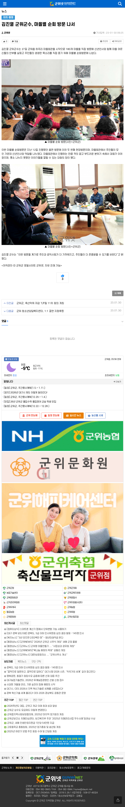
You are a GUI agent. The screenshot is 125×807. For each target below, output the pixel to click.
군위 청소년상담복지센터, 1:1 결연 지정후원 (40, 311)
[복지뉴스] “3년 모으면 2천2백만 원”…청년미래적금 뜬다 (33, 637)
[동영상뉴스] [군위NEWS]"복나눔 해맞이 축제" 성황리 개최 (34, 650)
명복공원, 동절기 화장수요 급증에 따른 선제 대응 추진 (31, 676)
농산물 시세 (95, 415)
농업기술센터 (12, 593)
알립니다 (8, 381)
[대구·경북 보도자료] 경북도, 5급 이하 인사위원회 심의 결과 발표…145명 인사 (44, 633)
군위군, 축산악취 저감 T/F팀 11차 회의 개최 (40, 303)
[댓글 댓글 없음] (15, 41)
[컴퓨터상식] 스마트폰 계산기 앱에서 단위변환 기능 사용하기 (35, 629)
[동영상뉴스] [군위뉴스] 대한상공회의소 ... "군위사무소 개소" (35, 654)
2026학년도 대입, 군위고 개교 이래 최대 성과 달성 (32, 706)
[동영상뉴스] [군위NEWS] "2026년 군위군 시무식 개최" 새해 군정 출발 (40, 641)
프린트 (104, 41)
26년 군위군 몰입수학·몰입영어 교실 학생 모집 (33, 401)
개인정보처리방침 (23, 768)
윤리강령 (51, 768)
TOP (118, 800)
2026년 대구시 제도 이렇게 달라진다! (28, 392)
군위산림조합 (73, 617)
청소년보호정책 (66, 768)
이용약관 (39, 768)
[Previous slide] (13, 758)
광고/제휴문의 (83, 768)
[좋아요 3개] (5, 41)
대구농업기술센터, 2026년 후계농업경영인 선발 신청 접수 (34, 680)
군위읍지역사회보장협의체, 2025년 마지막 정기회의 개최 (35, 714)
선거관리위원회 (13, 602)
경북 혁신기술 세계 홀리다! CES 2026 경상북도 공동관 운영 (35, 693)
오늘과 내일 (11, 359)
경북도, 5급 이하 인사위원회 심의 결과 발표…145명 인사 (33, 667)
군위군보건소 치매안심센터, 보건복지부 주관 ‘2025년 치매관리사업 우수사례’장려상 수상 (51, 718)
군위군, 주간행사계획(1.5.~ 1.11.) (27, 388)
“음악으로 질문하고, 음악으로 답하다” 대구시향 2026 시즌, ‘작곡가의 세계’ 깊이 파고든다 (49, 671)
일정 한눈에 (51, 415)
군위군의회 (72, 588)
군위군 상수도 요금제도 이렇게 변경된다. (27, 710)
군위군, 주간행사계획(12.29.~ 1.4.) (28, 397)
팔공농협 (10, 612)
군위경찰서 (72, 597)
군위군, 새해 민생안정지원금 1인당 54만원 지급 (30, 723)
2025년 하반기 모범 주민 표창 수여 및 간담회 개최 (32, 731)
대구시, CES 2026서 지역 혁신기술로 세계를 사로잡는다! (33, 688)
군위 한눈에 (29, 415)
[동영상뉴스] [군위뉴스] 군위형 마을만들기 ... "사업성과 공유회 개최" (39, 646)
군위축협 (71, 612)
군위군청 (10, 588)
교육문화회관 (12, 597)
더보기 (117, 382)
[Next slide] (22, 758)
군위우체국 (11, 607)
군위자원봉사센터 (74, 602)
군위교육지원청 (73, 593)
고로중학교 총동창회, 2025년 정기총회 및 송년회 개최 (34, 727)
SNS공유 (117, 41)
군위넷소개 (7, 768)
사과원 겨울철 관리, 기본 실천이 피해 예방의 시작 (29, 684)
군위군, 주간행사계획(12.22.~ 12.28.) (29, 406)
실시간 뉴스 (73, 415)
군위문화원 (11, 617)
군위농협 (71, 607)
